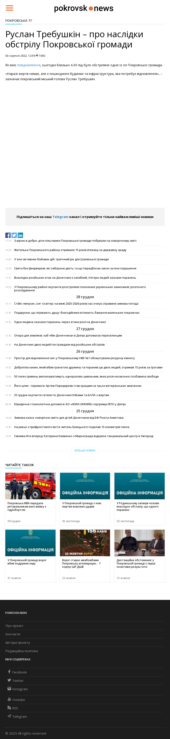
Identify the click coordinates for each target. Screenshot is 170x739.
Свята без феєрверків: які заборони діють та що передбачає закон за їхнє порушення (75, 268)
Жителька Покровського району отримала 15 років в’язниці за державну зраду (70, 250)
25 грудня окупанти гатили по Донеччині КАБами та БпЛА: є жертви (61, 395)
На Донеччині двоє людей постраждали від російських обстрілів (59, 344)
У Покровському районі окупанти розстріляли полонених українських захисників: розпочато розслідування (80, 288)
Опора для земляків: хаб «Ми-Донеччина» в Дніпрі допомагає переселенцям (68, 335)
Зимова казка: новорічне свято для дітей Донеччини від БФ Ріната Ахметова (69, 417)
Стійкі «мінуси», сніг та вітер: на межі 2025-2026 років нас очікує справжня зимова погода (76, 303)
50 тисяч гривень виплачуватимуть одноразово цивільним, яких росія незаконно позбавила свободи (86, 376)
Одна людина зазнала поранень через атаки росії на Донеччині (60, 322)
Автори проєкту (17, 642)
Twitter (16, 680)
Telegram (60, 216)
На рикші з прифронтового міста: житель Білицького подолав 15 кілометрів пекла (71, 427)
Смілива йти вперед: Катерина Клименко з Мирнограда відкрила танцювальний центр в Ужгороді (83, 436)
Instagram (18, 689)
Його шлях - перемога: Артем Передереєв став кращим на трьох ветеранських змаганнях (77, 385)
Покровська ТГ (18, 20)
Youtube (16, 699)
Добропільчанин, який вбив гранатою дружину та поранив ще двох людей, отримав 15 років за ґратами (88, 367)
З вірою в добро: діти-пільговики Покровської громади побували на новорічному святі (75, 240)
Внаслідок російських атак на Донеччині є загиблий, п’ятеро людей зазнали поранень (75, 277)
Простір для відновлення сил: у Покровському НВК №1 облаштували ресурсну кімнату (74, 358)
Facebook (17, 672)
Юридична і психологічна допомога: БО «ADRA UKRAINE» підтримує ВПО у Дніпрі (70, 404)
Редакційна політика (21, 651)
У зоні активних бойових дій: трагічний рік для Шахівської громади (61, 259)
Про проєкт (14, 625)
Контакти (12, 634)
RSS (13, 708)
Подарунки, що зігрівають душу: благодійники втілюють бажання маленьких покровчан (76, 312)
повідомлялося (28, 65)
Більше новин (85, 450)
